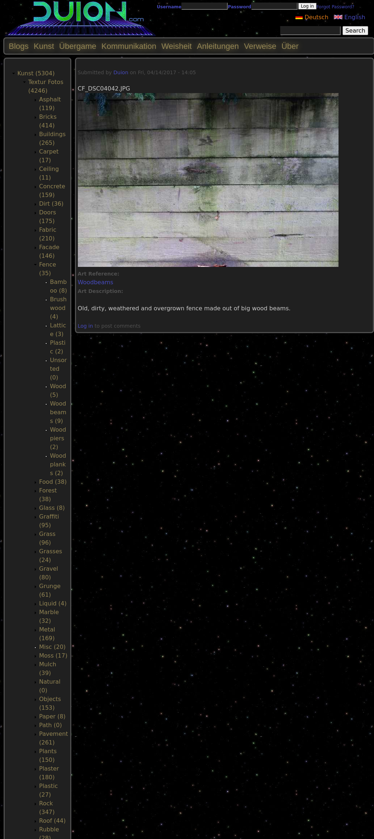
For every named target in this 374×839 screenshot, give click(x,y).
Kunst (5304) (36, 73)
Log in (85, 326)
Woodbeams (95, 282)
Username (169, 6)
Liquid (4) (53, 603)
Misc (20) (52, 646)
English (349, 17)
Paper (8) (52, 716)
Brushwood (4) (58, 308)
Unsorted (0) (58, 369)
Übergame (77, 46)
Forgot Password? (335, 6)
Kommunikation (128, 46)
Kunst (44, 46)
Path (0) (50, 725)
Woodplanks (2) (58, 464)
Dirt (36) (51, 203)
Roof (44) (52, 820)
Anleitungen (218, 46)
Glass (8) (52, 507)
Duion (120, 72)
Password (239, 6)
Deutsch (311, 17)
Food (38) (53, 481)
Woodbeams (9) (58, 412)
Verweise (260, 46)
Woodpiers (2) (58, 438)
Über (290, 46)
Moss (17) (53, 655)
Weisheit (176, 46)
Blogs (19, 46)
